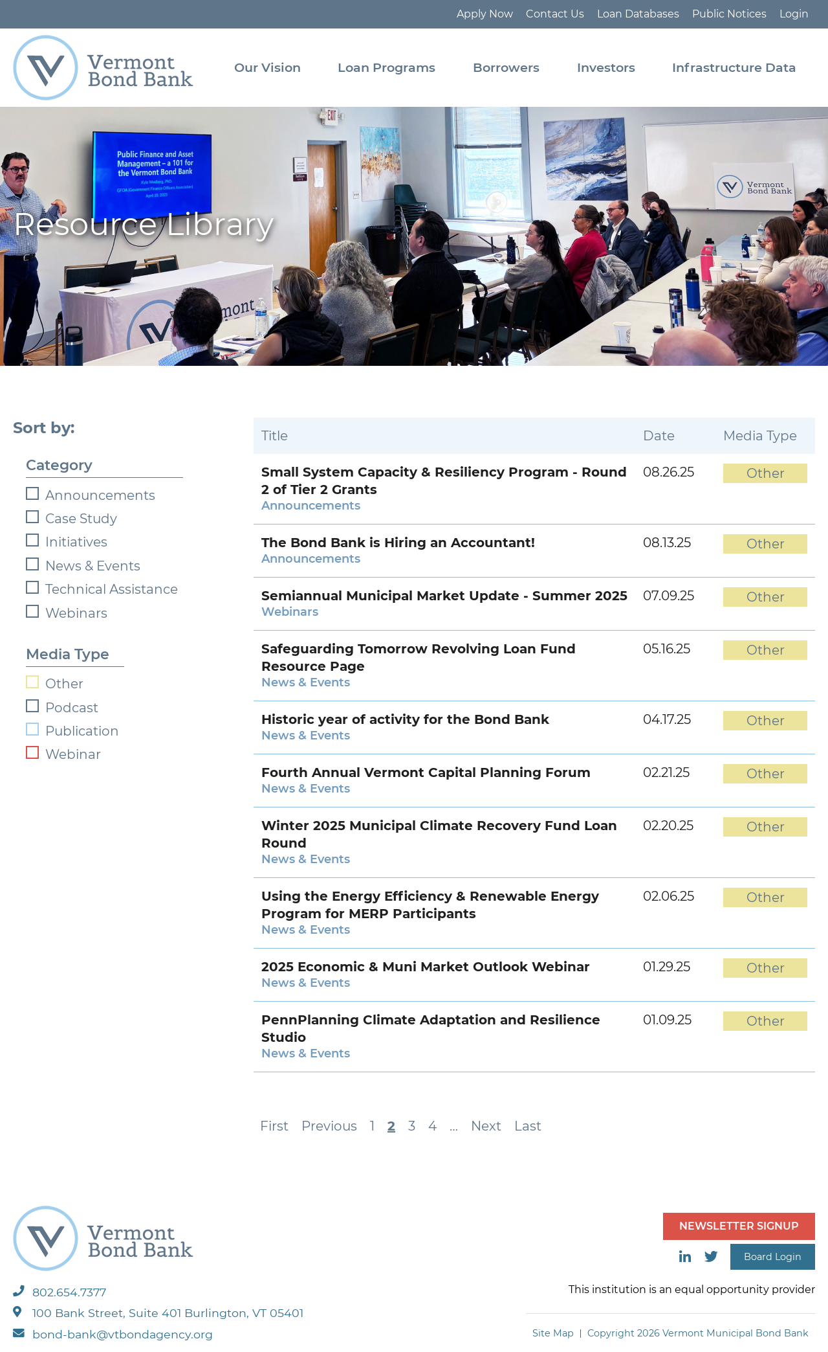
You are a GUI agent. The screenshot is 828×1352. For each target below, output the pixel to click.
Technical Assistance (111, 589)
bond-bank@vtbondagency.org (113, 1334)
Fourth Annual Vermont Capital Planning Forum (426, 772)
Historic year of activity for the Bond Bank (405, 719)
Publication (82, 731)
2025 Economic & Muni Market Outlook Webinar (425, 967)
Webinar (73, 754)
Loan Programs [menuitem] (386, 67)
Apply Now (485, 14)
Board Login (772, 1257)
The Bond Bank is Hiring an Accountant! (398, 542)
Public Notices (729, 14)
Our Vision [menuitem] (267, 67)
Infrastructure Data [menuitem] (734, 67)
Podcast (71, 707)
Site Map (553, 1333)
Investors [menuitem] (606, 67)
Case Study (81, 518)
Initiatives (76, 542)
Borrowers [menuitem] (506, 67)
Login (794, 14)
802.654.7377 (59, 1292)
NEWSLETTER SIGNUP (739, 1226)
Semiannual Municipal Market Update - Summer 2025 (444, 595)
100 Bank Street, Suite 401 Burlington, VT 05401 (158, 1313)
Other (64, 684)
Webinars (76, 613)
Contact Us (555, 14)
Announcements (100, 495)
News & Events (92, 566)
